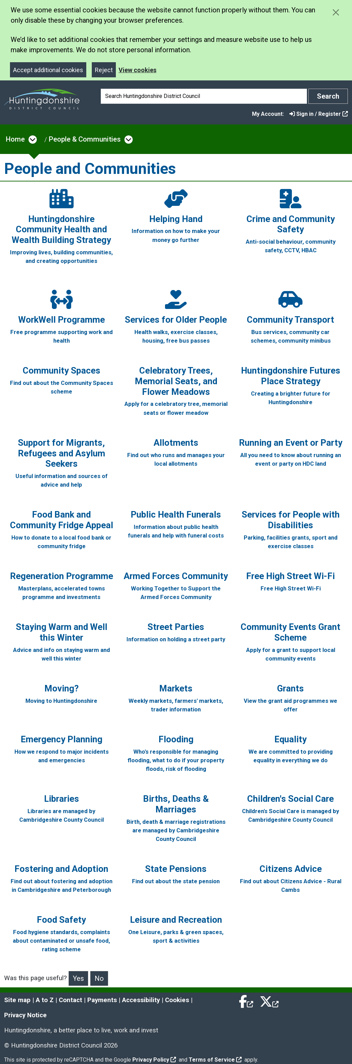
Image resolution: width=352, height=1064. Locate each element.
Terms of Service (215, 1059)
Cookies (177, 1000)
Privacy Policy (154, 1059)
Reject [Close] (104, 70)
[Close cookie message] (336, 12)
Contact (70, 1000)
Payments (102, 1000)
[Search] (204, 96)
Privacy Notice (25, 1015)
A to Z (45, 1000)
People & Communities (85, 139)
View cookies (137, 70)
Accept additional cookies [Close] (48, 70)
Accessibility (141, 1000)
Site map (17, 1000)
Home (15, 139)
